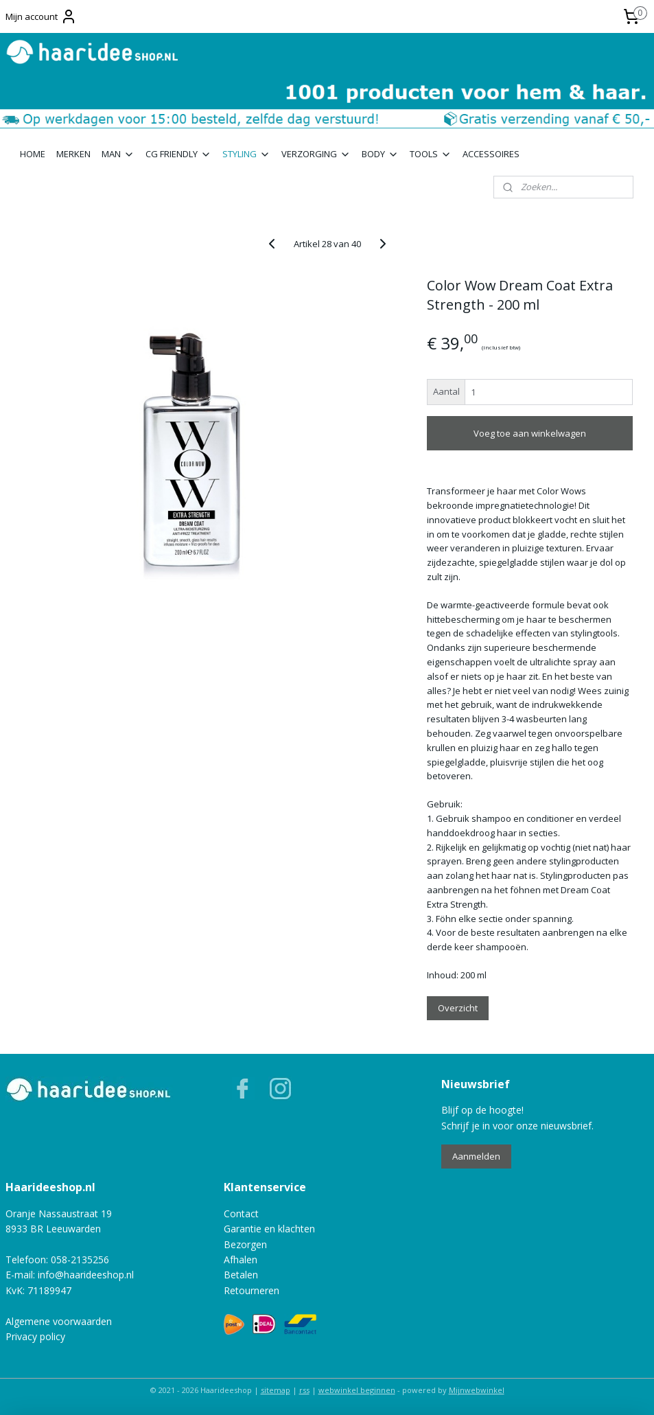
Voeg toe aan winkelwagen (530, 433)
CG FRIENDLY (178, 154)
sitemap (275, 1390)
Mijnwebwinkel (476, 1390)
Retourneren (251, 1290)
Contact (241, 1213)
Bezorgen (245, 1244)
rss (304, 1390)
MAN (118, 154)
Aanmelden (476, 1156)
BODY (380, 154)
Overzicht (458, 1007)
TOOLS (431, 154)
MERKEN (73, 154)
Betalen (241, 1274)
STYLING (246, 154)
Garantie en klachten (269, 1228)
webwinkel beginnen (356, 1390)
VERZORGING (316, 154)
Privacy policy (35, 1336)
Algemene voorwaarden (58, 1321)
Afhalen (240, 1259)
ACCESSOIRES (491, 154)
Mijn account (41, 16)
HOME (32, 154)
